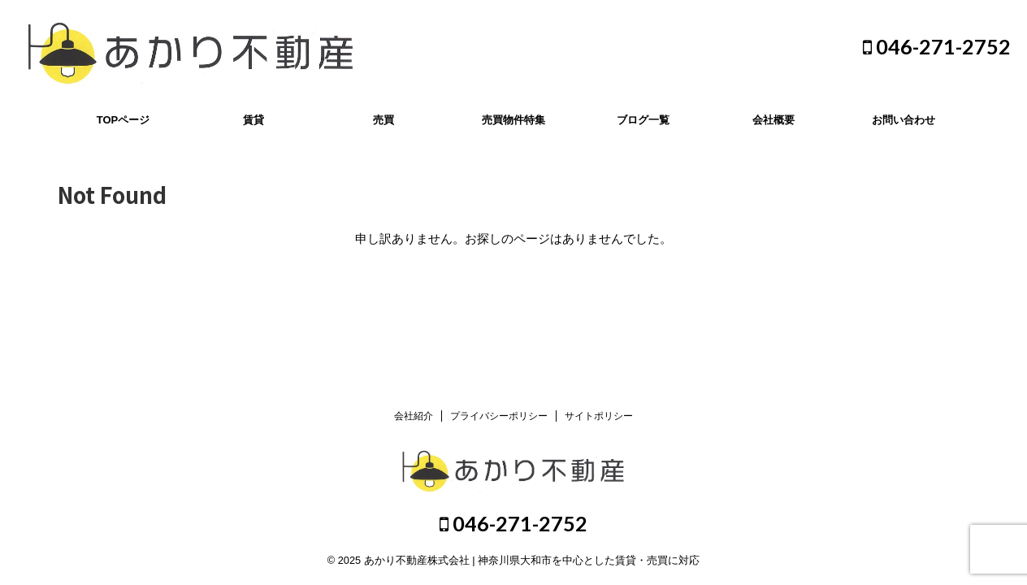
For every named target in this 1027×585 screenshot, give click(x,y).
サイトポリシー (599, 416)
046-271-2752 (937, 46)
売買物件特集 (513, 120)
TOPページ (123, 120)
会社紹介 (413, 416)
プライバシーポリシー (499, 416)
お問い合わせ (903, 120)
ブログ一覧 (643, 120)
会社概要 (773, 120)
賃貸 (253, 120)
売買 (383, 120)
